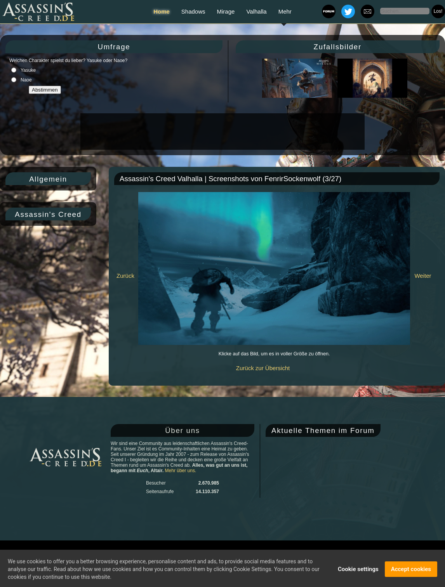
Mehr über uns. (180, 470)
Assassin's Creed (48, 214)
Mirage (226, 11)
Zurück (125, 275)
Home (161, 11)
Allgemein (48, 179)
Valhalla (256, 11)
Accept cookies (411, 571)
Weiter (422, 275)
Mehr (285, 11)
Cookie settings (358, 571)
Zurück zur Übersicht (263, 368)
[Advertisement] (221, 131)
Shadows (193, 11)
